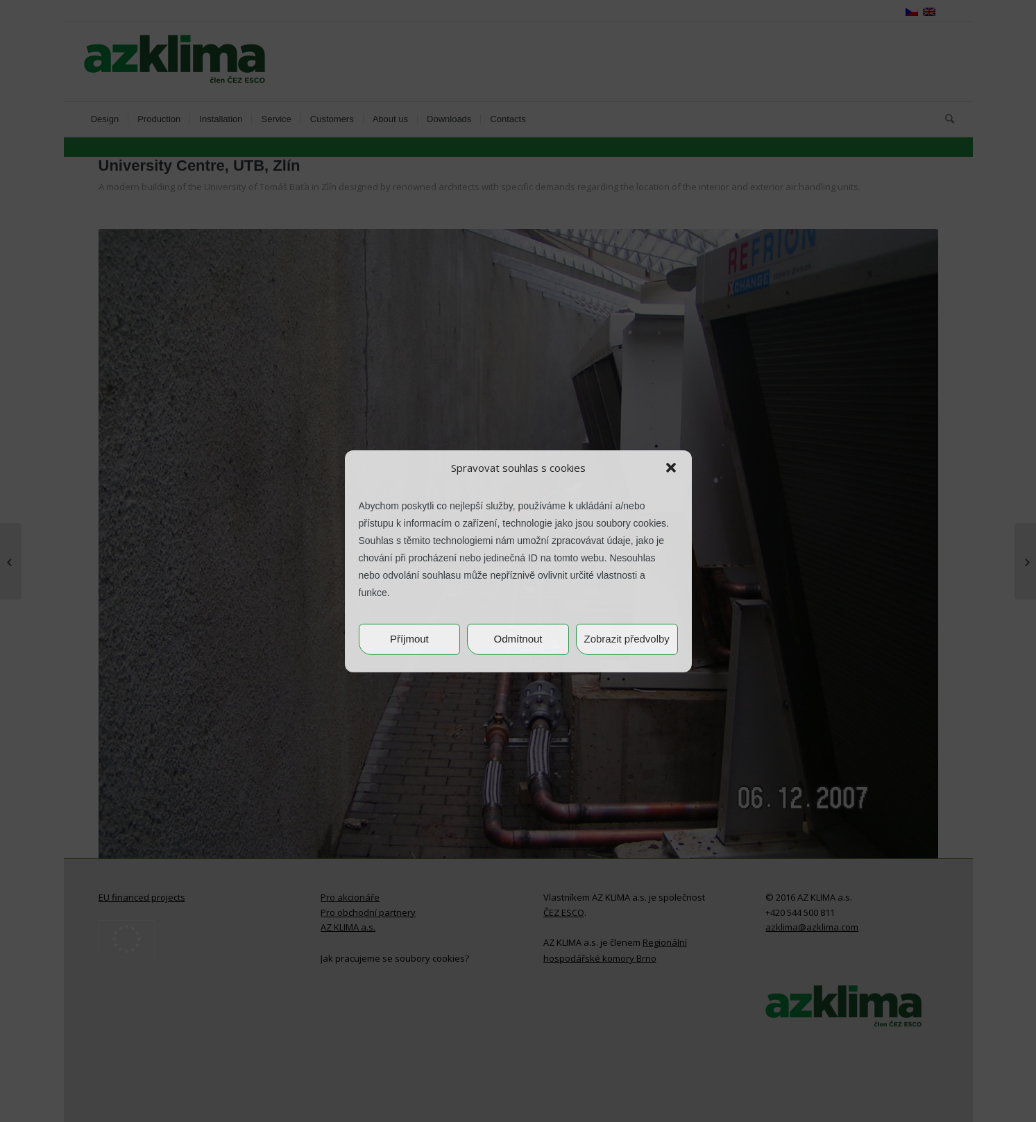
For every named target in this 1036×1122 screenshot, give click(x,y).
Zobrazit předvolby (626, 639)
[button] (671, 468)
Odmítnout (517, 639)
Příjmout (409, 639)
